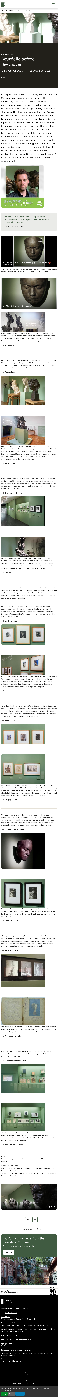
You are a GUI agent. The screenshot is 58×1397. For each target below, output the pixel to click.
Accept (4, 1394)
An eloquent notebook (12, 1036)
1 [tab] (27, 1220)
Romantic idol (8, 691)
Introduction (8, 345)
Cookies (29, 1381)
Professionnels (29, 1378)
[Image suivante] (35, 1219)
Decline (11, 1394)
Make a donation (8, 1343)
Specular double (9, 921)
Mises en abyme (9, 950)
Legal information (29, 1372)
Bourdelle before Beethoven (27, 11)
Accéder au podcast (13, 226)
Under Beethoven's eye (12, 829)
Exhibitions (12, 11)
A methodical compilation (13, 1061)
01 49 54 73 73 (11, 1313)
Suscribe (8, 1252)
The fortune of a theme (12, 1145)
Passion (6, 573)
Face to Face (8, 372)
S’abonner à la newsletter (13, 1361)
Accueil (4, 11)
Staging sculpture (10, 800)
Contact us (5, 1317)
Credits (29, 1375)
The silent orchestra (11, 493)
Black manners (9, 621)
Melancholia (8, 463)
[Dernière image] (23, 1219)
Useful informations (9, 1335)
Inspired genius (9, 720)
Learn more (20, 1394)
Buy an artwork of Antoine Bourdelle (16, 1339)
